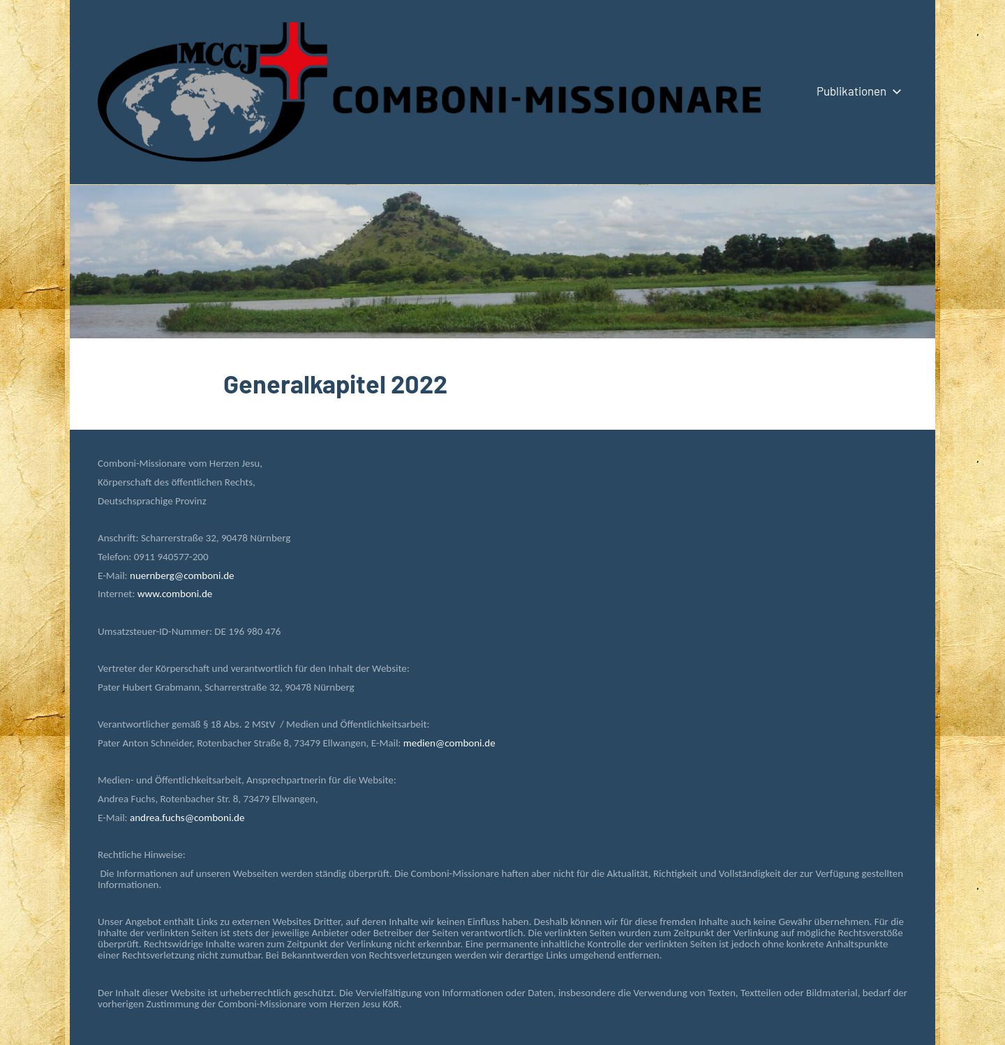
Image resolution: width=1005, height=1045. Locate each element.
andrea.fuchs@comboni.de (187, 817)
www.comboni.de (174, 593)
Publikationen (856, 91)
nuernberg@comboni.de (182, 575)
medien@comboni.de (449, 743)
